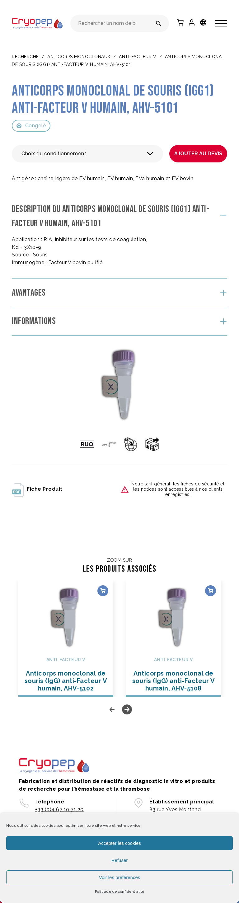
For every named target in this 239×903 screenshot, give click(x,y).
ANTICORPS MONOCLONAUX (78, 56)
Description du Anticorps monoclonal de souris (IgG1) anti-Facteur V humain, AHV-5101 (110, 216)
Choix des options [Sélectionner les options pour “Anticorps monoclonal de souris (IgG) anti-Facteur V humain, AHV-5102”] (102, 590)
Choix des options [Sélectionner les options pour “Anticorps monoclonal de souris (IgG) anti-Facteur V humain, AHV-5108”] (210, 590)
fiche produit (37, 489)
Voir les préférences (119, 877)
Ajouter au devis (198, 154)
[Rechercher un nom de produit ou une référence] (158, 23)
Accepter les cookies (119, 843)
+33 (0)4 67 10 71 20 (59, 809)
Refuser (119, 860)
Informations (34, 321)
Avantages (29, 292)
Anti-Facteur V (137, 56)
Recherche (25, 56)
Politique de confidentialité (119, 891)
